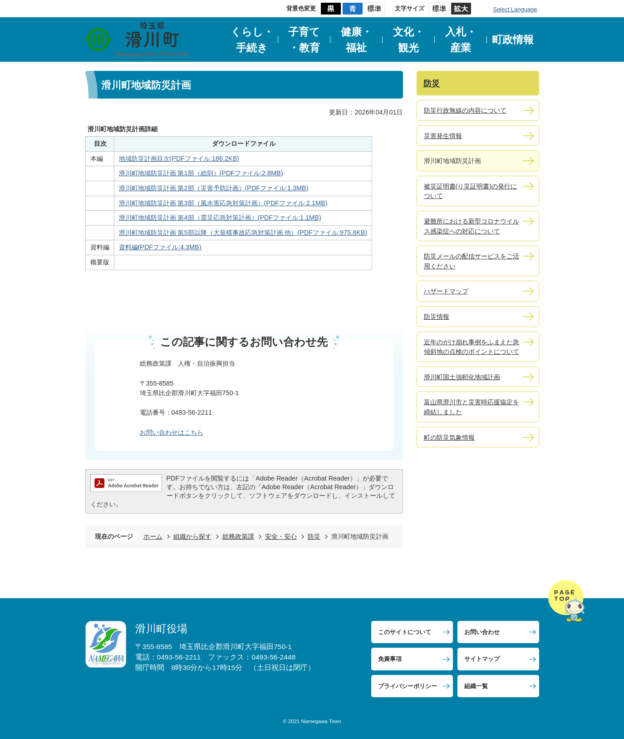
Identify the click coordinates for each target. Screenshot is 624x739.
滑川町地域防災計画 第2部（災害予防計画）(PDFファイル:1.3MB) (214, 188)
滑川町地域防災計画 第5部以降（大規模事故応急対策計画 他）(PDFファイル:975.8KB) (243, 232)
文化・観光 (408, 40)
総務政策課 (238, 536)
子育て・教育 (304, 40)
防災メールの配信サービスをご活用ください (471, 261)
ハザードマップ (446, 291)
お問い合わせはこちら (171, 432)
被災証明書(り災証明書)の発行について (470, 191)
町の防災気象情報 (449, 437)
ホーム (152, 536)
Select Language (515, 9)
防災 (314, 536)
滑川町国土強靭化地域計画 (462, 377)
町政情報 (513, 39)
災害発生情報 (443, 135)
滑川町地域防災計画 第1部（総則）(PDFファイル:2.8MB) (201, 173)
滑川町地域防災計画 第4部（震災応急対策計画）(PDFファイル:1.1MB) (220, 217)
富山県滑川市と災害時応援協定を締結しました (471, 407)
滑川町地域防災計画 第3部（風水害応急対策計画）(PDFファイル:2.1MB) (223, 203)
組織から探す (192, 536)
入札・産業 (461, 40)
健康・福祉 (356, 40)
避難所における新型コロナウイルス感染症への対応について (471, 226)
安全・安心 (281, 536)
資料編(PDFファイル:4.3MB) (160, 247)
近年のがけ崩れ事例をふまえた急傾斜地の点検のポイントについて (471, 347)
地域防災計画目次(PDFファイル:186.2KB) (179, 158)
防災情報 (436, 316)
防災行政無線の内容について (465, 110)
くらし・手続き (252, 40)
